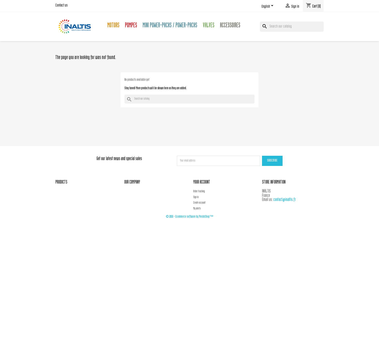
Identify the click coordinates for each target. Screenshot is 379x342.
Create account (199, 203)
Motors (113, 26)
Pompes (131, 26)
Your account (201, 182)
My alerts (197, 208)
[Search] (292, 27)
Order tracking (199, 191)
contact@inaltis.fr (284, 200)
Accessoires (230, 26)
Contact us (61, 5)
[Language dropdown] (268, 6)
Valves (208, 26)
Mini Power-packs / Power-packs (170, 26)
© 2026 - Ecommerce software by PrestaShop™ (189, 217)
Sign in (195, 197)
